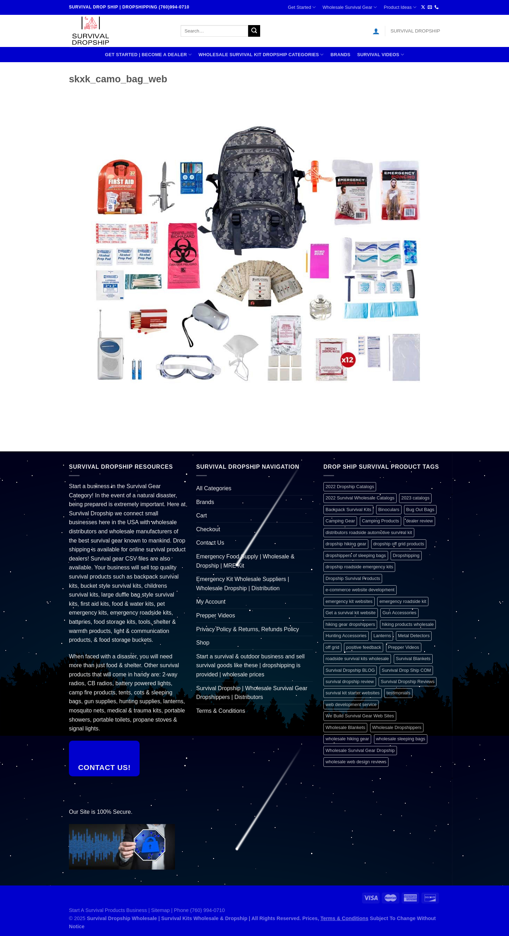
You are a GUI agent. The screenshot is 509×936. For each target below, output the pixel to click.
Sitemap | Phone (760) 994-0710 (188, 910)
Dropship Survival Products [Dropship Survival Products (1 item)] (353, 578)
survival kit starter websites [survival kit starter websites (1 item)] (353, 692)
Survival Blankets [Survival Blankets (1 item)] (413, 658)
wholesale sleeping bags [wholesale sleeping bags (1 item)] (400, 738)
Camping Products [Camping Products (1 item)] (380, 520)
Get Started (302, 7)
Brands (340, 54)
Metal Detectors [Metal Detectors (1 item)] (414, 635)
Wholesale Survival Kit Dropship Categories (260, 54)
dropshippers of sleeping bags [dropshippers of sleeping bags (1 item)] (356, 555)
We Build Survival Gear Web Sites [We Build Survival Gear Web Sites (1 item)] (360, 715)
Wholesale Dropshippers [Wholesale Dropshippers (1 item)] (396, 727)
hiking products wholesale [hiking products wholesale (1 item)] (408, 624)
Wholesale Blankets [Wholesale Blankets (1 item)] (345, 727)
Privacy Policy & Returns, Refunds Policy (247, 629)
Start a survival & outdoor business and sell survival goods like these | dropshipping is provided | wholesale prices (250, 665)
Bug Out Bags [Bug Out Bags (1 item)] (420, 509)
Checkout (208, 529)
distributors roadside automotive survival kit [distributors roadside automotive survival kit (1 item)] (369, 532)
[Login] (376, 31)
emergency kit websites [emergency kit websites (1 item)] (349, 601)
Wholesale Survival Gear (349, 7)
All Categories (214, 488)
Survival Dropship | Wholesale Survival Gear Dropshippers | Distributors (252, 692)
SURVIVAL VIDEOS (380, 54)
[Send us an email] (430, 7)
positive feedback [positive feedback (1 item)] (363, 647)
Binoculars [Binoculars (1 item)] (388, 509)
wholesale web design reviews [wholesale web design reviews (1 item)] (356, 761)
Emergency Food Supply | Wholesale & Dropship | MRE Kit (245, 561)
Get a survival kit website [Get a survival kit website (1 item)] (351, 612)
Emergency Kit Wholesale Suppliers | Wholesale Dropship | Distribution (242, 583)
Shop (202, 643)
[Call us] (436, 7)
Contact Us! (104, 767)
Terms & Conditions (220, 711)
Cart (201, 516)
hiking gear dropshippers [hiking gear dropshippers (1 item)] (350, 624)
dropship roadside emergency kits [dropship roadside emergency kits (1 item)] (359, 566)
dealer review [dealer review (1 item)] (419, 520)
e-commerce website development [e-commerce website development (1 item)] (360, 589)
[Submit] (254, 31)
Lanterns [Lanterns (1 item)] (382, 635)
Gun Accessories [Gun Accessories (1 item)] (399, 612)
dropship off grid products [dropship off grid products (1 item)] (398, 543)
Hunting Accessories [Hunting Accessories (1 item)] (346, 635)
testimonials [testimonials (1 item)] (398, 692)
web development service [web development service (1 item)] (351, 704)
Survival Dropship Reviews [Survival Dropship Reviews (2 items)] (407, 681)
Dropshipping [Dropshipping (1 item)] (406, 555)
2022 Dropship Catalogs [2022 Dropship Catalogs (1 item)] (350, 486)
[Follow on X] (423, 7)
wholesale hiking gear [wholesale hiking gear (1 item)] (347, 738)
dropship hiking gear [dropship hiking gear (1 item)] (346, 543)
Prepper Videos (215, 615)
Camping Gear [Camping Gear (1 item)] (340, 520)
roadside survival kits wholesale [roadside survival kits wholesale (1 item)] (357, 658)
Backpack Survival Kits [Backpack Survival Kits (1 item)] (348, 509)
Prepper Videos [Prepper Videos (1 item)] (403, 647)
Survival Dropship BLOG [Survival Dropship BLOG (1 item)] (350, 670)
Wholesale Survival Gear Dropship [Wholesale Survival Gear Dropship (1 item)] (360, 750)
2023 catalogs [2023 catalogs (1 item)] (415, 497)
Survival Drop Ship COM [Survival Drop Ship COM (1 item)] (406, 670)
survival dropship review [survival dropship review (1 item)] (350, 681)
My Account (211, 602)
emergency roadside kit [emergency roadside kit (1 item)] (402, 601)
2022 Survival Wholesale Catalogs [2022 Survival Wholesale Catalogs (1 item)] (360, 497)
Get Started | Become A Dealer (148, 54)
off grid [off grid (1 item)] (332, 647)
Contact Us (210, 543)
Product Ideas (400, 7)
